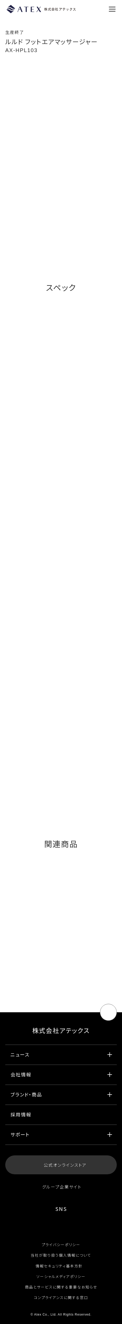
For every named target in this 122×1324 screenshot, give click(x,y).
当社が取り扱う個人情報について (61, 1255)
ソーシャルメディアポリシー (61, 1276)
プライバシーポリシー (61, 1244)
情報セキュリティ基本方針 (61, 1265)
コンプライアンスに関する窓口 (61, 1297)
